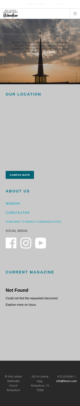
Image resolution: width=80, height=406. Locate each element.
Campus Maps (20, 175)
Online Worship (36, 4)
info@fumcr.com (66, 381)
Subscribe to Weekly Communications (33, 221)
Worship (13, 203)
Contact (58, 4)
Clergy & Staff (18, 213)
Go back (49, 51)
